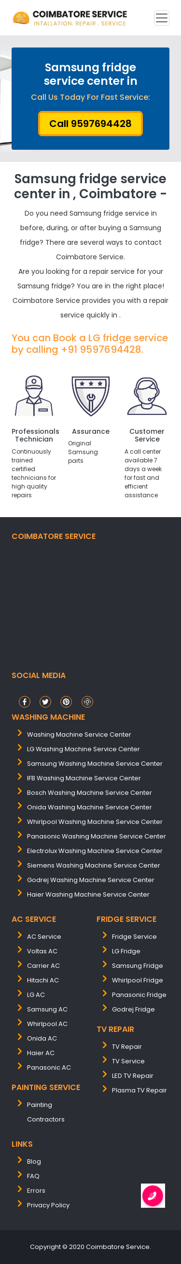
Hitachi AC (43, 980)
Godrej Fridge (133, 1009)
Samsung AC (47, 1009)
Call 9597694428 (90, 123)
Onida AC (42, 1038)
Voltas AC (42, 951)
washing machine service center (79, 734)
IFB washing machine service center (84, 778)
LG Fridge (126, 951)
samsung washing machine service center (95, 763)
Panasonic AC (49, 1067)
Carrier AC (43, 965)
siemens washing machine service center (93, 865)
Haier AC (41, 1053)
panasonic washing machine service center (96, 836)
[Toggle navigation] (161, 18)
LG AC (36, 994)
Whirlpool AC (47, 1023)
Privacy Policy (48, 1205)
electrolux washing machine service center (95, 850)
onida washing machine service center (89, 807)
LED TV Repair (132, 1075)
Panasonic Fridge (139, 994)
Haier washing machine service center (88, 894)
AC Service (44, 936)
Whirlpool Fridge (137, 980)
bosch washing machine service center (89, 792)
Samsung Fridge (137, 965)
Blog (34, 1161)
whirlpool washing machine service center (95, 821)
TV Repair (127, 1046)
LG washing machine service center (83, 749)
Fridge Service (134, 936)
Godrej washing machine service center (90, 880)
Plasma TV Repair (139, 1090)
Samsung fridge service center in (91, 74)
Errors (36, 1190)
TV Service (128, 1061)
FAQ (33, 1176)
